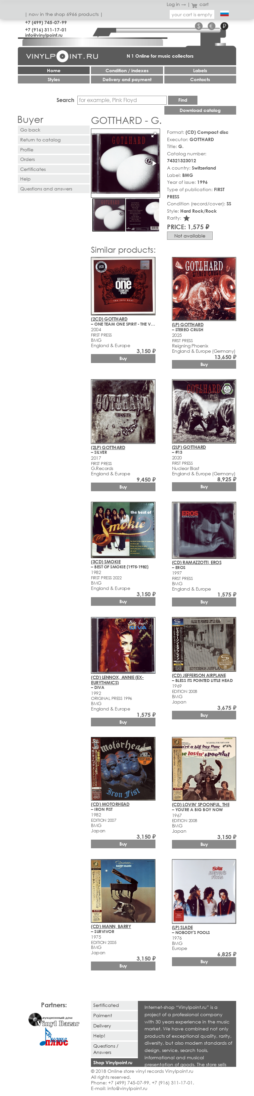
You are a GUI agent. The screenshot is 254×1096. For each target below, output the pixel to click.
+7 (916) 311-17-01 (46, 29)
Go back (30, 129)
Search (65, 100)
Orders (27, 159)
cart (200, 4)
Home (54, 70)
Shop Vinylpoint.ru (112, 1062)
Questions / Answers (105, 1049)
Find (182, 100)
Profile (26, 149)
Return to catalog (40, 139)
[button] (153, 135)
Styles (54, 79)
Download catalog (200, 110)
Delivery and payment (127, 79)
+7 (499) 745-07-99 (46, 22)
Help (25, 179)
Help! (99, 1035)
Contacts (200, 79)
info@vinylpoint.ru (44, 35)
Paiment (102, 1015)
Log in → (176, 4)
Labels (200, 70)
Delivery (102, 1025)
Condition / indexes (127, 70)
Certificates (33, 169)
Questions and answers (46, 188)
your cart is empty (192, 14)
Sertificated (106, 1005)
